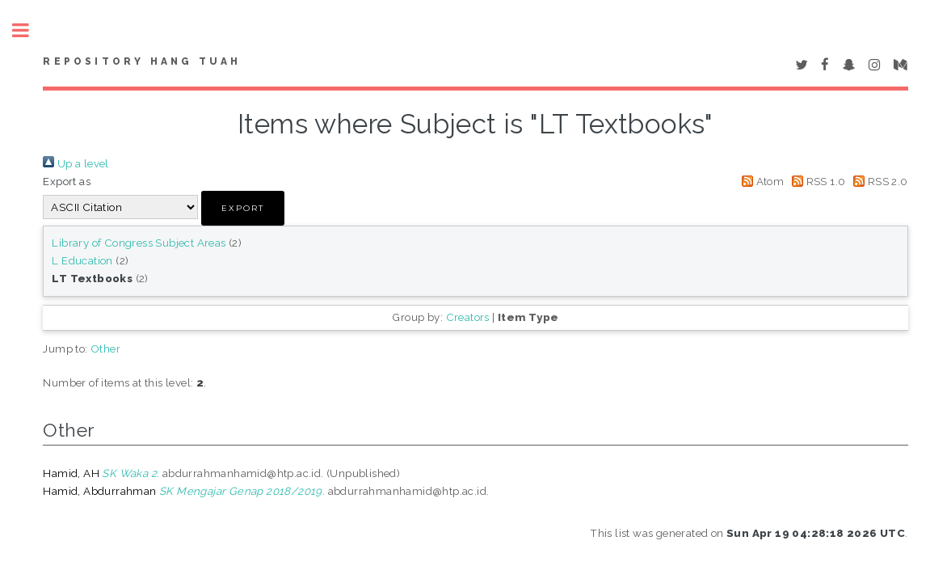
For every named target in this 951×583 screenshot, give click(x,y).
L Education (82, 260)
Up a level (75, 163)
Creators (468, 317)
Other (105, 348)
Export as (66, 181)
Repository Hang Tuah (142, 61)
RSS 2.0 (878, 181)
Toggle (29, 30)
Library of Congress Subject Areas (138, 242)
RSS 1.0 (816, 181)
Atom (760, 181)
